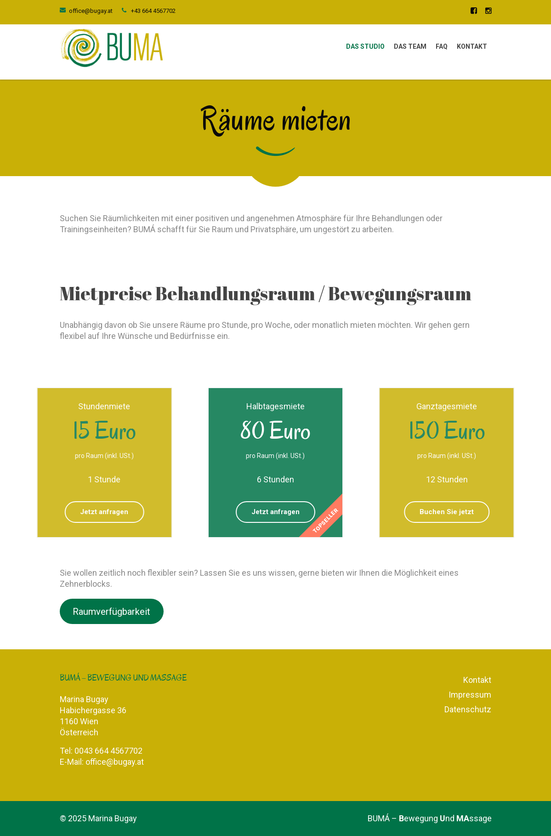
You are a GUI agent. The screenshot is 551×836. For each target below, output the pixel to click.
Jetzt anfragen (275, 512)
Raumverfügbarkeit (111, 611)
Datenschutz (467, 709)
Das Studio (365, 46)
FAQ (442, 46)
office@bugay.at (91, 10)
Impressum (470, 694)
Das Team (410, 46)
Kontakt (472, 46)
